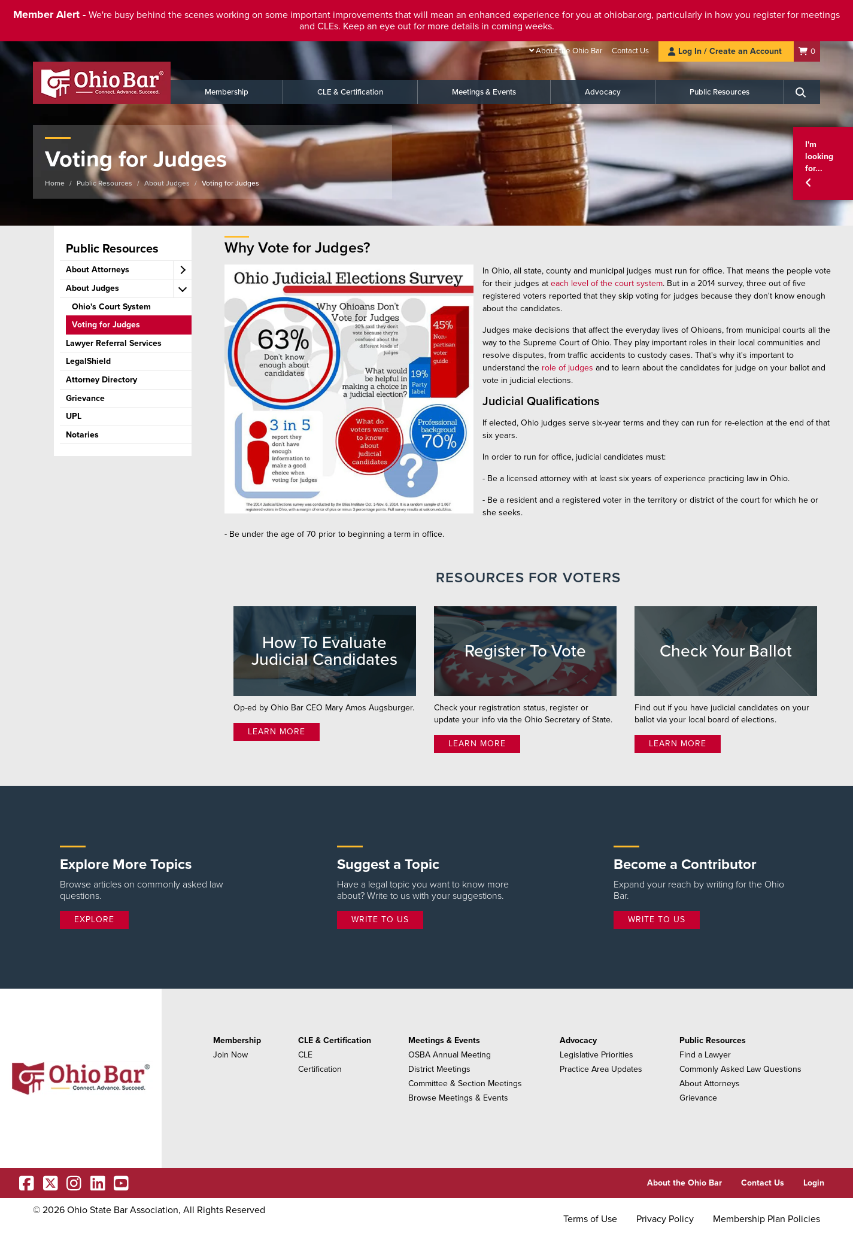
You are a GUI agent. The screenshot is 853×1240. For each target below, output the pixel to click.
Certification (320, 1069)
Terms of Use (590, 1219)
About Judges (167, 183)
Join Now (230, 1055)
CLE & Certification (350, 92)
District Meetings (439, 1069)
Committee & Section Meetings (465, 1083)
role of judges (567, 368)
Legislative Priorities (596, 1055)
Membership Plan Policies (766, 1219)
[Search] (802, 92)
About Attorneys (709, 1083)
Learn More (276, 732)
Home (55, 183)
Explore (94, 919)
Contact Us (630, 51)
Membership (226, 92)
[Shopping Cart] (807, 51)
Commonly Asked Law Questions (740, 1069)
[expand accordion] (182, 270)
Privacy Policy (665, 1219)
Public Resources (719, 92)
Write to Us (380, 919)
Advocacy (603, 92)
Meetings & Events (484, 92)
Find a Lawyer (705, 1055)
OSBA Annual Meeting (449, 1055)
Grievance (698, 1098)
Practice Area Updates (601, 1069)
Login (813, 1183)
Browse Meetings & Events (458, 1098)
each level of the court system (607, 283)
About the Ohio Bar (569, 51)
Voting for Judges (230, 183)
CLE (305, 1055)
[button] (823, 163)
